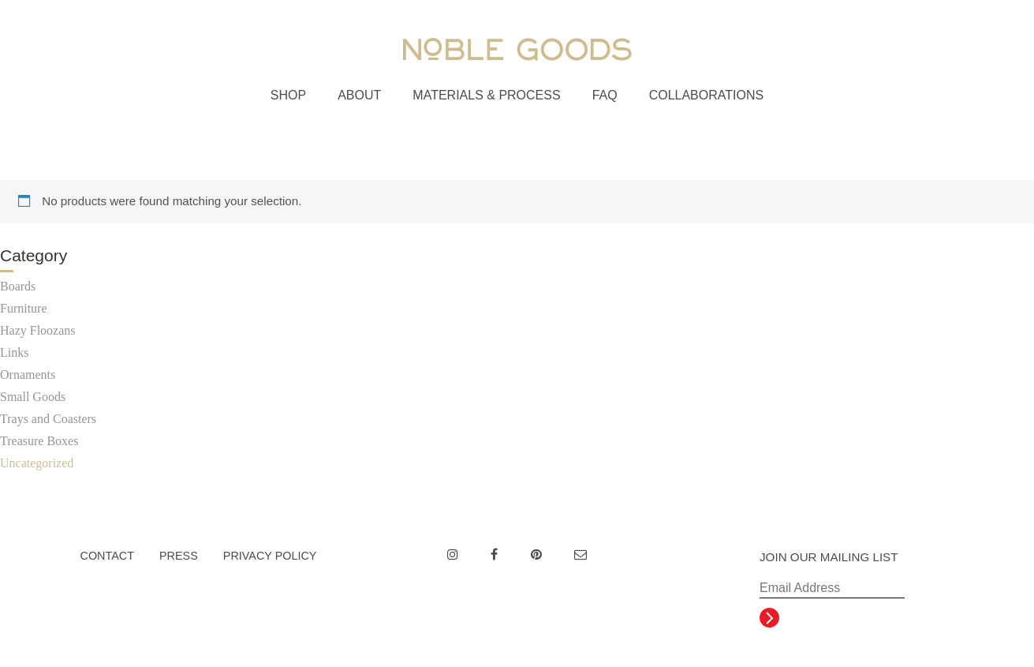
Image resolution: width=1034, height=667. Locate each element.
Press (178, 555)
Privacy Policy (270, 555)
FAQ (605, 95)
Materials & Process (486, 95)
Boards (17, 286)
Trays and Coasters (48, 418)
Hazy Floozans (38, 330)
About (359, 95)
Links (14, 352)
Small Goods (32, 396)
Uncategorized (36, 463)
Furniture (23, 308)
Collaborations (706, 95)
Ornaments (27, 374)
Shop (288, 95)
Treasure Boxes (39, 441)
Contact (107, 555)
